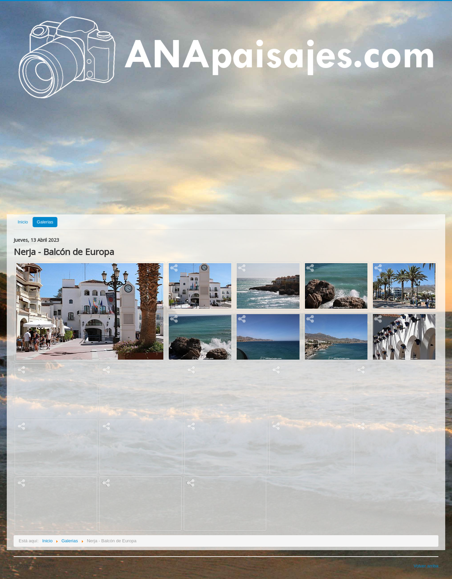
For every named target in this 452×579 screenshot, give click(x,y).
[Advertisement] (226, 160)
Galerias (45, 221)
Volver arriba (426, 565)
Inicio (23, 221)
